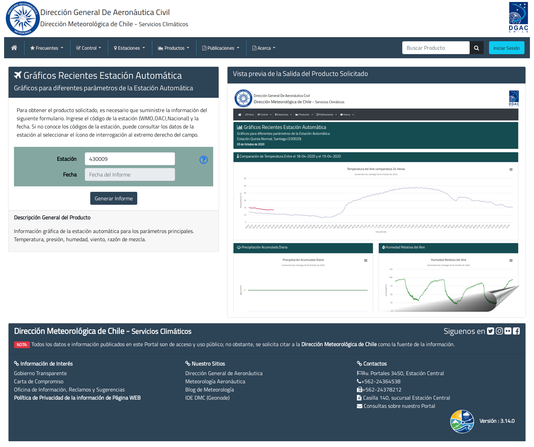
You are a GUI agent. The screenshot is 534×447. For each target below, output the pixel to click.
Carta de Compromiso (38, 381)
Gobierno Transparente (40, 373)
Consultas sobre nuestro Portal (399, 406)
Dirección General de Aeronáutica (224, 373)
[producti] (436, 47)
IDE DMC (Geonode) (207, 398)
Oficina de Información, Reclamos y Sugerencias (69, 389)
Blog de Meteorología (209, 389)
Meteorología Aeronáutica (215, 381)
